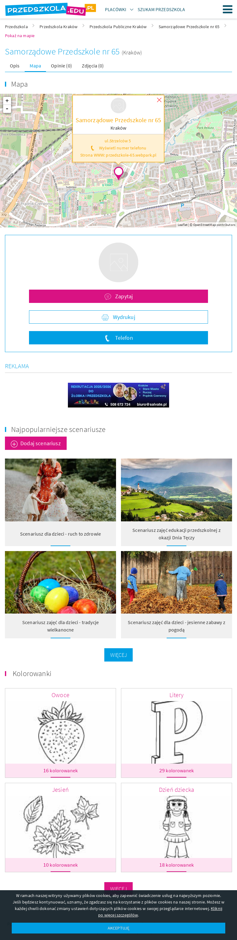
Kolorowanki (32, 673)
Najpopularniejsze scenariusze (58, 429)
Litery (176, 695)
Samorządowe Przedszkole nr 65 (63, 51)
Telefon (123, 337)
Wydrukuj (123, 317)
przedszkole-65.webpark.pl (131, 155)
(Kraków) (132, 52)
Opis (15, 66)
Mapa (35, 66)
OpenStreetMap (204, 224)
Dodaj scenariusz (40, 443)
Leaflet (183, 224)
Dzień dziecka (176, 789)
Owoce (60, 695)
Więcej (118, 654)
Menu (227, 9)
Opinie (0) (61, 66)
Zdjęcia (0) (93, 66)
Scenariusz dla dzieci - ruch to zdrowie (60, 534)
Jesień (60, 789)
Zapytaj (123, 296)
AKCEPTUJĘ (118, 928)
